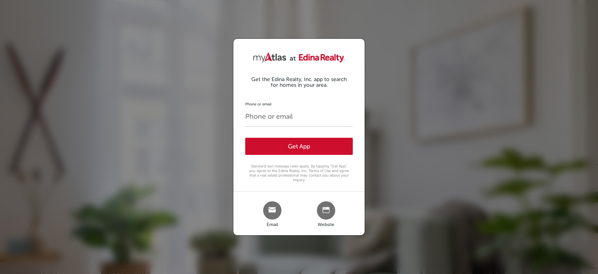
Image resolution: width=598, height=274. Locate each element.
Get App (299, 146)
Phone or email (258, 104)
